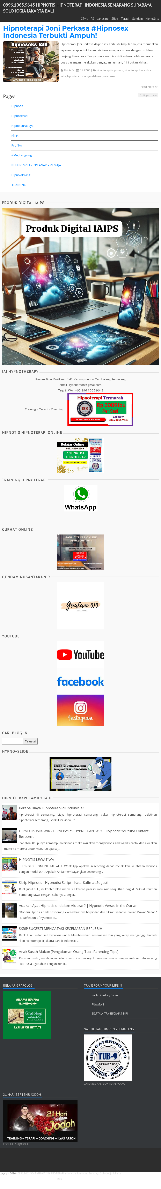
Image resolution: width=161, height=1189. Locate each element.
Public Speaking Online (105, 995)
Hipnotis (17, 106)
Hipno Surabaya (22, 126)
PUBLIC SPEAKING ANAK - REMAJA (36, 165)
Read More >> (149, 87)
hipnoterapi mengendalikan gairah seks (91, 76)
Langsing (103, 19)
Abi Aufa (69, 70)
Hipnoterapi (19, 116)
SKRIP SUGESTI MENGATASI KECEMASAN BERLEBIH (60, 928)
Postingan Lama (148, 95)
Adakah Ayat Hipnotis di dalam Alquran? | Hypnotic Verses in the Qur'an (78, 905)
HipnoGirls (152, 19)
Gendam (137, 19)
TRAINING (18, 185)
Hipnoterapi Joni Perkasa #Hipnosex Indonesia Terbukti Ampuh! (65, 31)
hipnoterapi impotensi (110, 70)
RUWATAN (98, 1004)
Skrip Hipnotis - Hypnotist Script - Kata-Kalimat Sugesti (63, 882)
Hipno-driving (20, 175)
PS (92, 19)
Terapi (125, 19)
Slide (114, 19)
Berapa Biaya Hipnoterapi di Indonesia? (51, 808)
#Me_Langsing (21, 155)
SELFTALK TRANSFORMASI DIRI (110, 1013)
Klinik (14, 135)
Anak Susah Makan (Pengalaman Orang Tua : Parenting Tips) (68, 951)
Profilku (16, 145)
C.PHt (84, 19)
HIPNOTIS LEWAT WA (36, 859)
